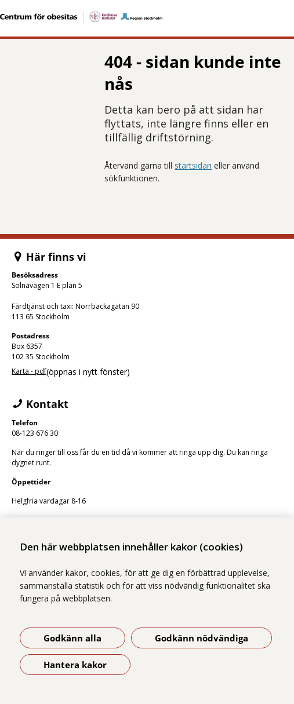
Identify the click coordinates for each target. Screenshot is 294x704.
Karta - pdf (29, 371)
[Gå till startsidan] (147, 17)
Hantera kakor (75, 664)
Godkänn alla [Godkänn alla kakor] (72, 638)
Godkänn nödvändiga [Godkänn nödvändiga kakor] (201, 638)
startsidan (193, 165)
